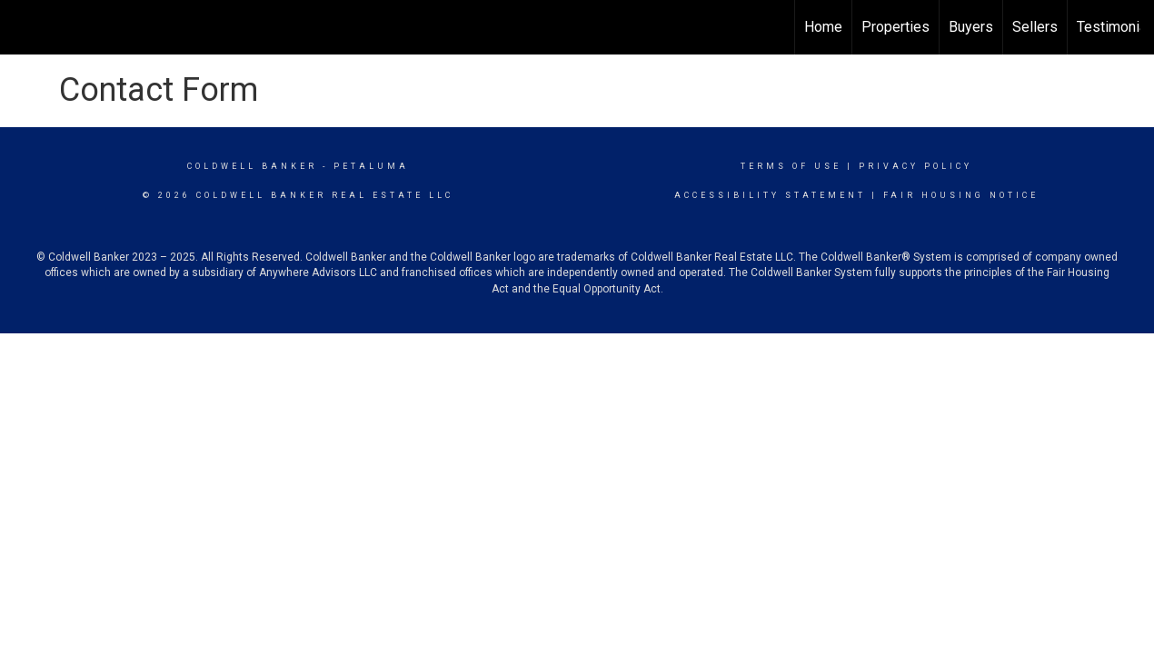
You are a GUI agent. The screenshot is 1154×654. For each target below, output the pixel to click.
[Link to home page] (23, 27)
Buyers (971, 26)
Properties (895, 26)
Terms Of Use (791, 166)
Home (823, 26)
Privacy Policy (915, 166)
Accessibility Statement (770, 195)
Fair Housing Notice (961, 195)
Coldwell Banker (252, 166)
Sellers (1035, 26)
